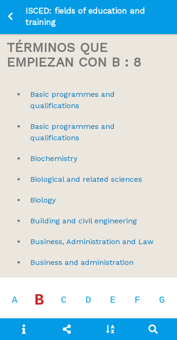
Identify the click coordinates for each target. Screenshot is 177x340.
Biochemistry (53, 158)
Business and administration (82, 262)
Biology (43, 200)
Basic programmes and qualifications (72, 100)
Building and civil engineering (83, 220)
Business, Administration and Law (91, 241)
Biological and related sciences (86, 179)
